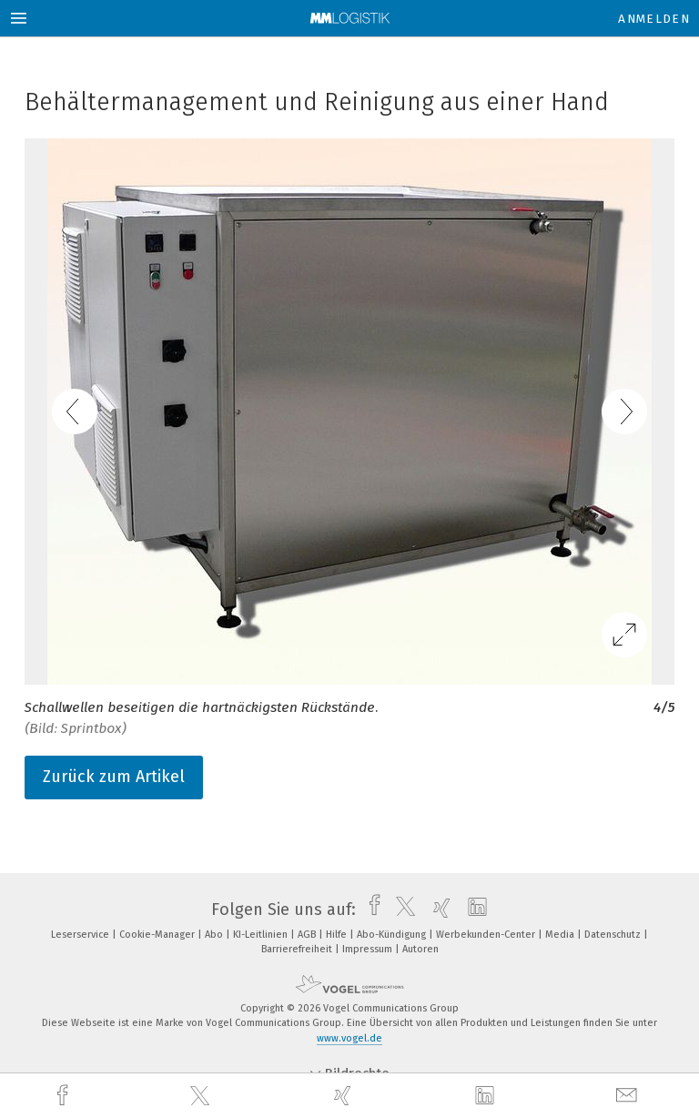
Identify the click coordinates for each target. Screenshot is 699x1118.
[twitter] (202, 1096)
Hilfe (338, 934)
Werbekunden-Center (487, 934)
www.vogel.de (349, 1038)
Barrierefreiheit (298, 949)
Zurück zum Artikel (114, 777)
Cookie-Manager (158, 934)
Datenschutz (613, 934)
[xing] (345, 1095)
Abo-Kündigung (393, 934)
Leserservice (81, 934)
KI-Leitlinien (261, 934)
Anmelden (654, 18)
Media (561, 934)
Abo (215, 934)
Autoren (420, 949)
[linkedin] (487, 1096)
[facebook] (64, 1096)
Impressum (368, 949)
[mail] (629, 1096)
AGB (308, 934)
